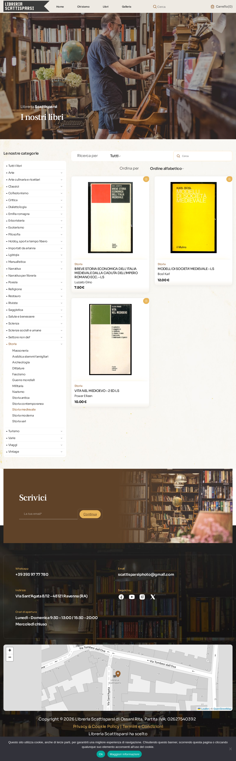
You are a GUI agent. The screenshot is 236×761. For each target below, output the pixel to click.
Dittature (18, 368)
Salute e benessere (21, 316)
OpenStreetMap (222, 708)
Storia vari (19, 421)
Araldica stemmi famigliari (30, 357)
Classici (13, 186)
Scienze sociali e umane (24, 330)
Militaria (17, 386)
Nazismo (18, 392)
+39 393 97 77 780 (31, 574)
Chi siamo (83, 6)
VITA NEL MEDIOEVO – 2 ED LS (96, 391)
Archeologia (21, 362)
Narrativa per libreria (22, 276)
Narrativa (14, 269)
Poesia (13, 282)
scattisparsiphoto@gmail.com (146, 574)
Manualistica (17, 262)
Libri (106, 6)
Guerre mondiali (23, 380)
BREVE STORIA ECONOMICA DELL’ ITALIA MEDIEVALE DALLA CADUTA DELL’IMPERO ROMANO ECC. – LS (106, 273)
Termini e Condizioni (143, 726)
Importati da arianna (21, 248)
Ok (101, 754)
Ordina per (129, 168)
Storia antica (20, 398)
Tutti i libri (15, 166)
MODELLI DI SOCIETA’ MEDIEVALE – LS (186, 269)
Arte (11, 173)
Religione (15, 289)
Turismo (13, 431)
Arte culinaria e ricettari (24, 180)
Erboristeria (16, 221)
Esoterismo (16, 227)
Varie (11, 438)
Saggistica (15, 310)
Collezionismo (18, 193)
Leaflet (203, 708)
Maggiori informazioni (124, 754)
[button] (118, 674)
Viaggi (12, 445)
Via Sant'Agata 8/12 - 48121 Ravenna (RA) (51, 596)
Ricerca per (87, 155)
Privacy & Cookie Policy (96, 726)
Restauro (14, 296)
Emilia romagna (19, 214)
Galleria (126, 6)
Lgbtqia (13, 255)
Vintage (13, 452)
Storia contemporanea (27, 404)
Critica (12, 200)
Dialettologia (17, 207)
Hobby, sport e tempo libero (27, 241)
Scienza (13, 323)
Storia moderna (23, 415)
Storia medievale (23, 409)
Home (60, 6)
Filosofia (14, 234)
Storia (12, 344)
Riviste (13, 303)
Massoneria (20, 351)
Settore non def (19, 337)
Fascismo (18, 374)
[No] (230, 749)
